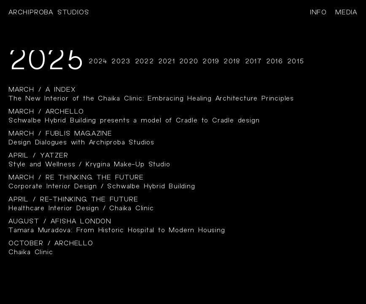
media (346, 12)
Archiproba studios (48, 12)
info (318, 12)
